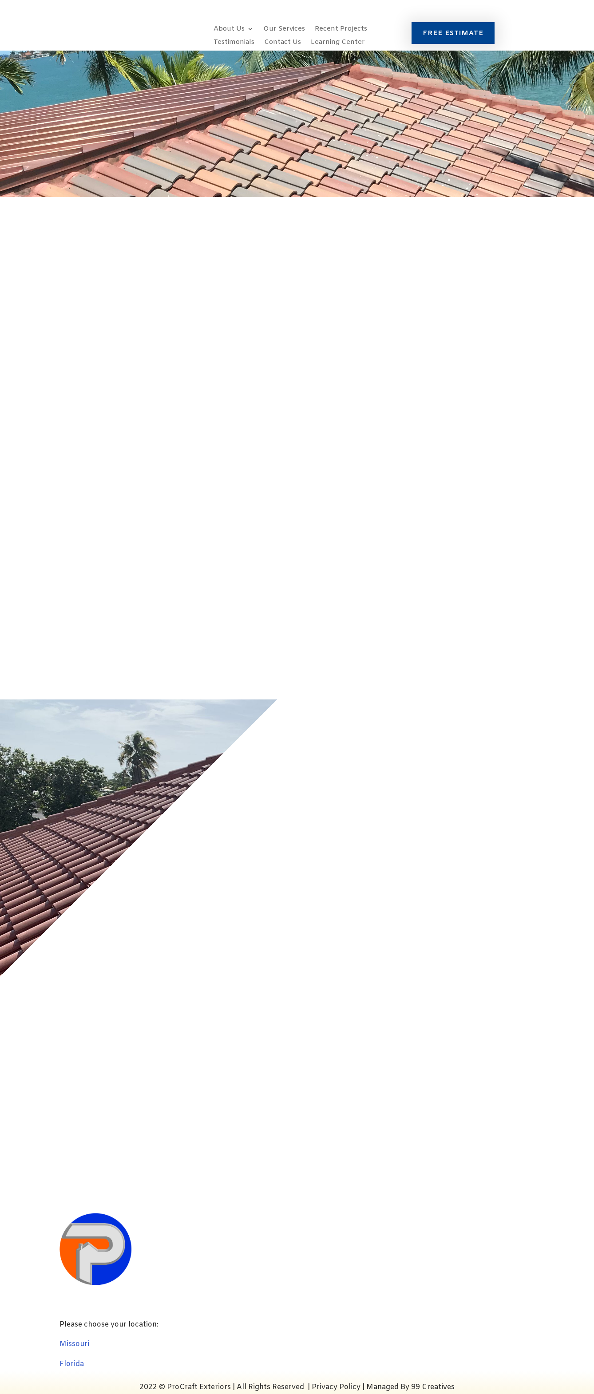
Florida (71, 1364)
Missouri (74, 1344)
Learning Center (338, 43)
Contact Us (282, 43)
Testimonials (234, 43)
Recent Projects (341, 29)
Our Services (284, 29)
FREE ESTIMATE (453, 33)
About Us (229, 29)
